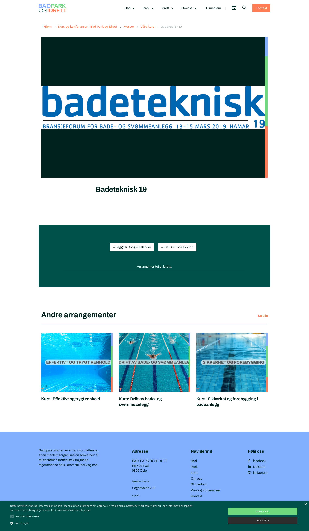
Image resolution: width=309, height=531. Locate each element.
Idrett (167, 8)
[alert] (154, 516)
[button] (27, 516)
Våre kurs (147, 26)
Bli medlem (213, 8)
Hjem (48, 26)
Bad (130, 8)
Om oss (189, 8)
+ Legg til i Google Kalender (131, 247)
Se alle (263, 316)
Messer (129, 26)
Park (148, 8)
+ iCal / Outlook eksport (179, 247)
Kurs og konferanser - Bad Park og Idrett (87, 26)
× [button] (305, 504)
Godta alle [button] (263, 511)
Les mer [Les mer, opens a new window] (86, 510)
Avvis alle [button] (263, 520)
